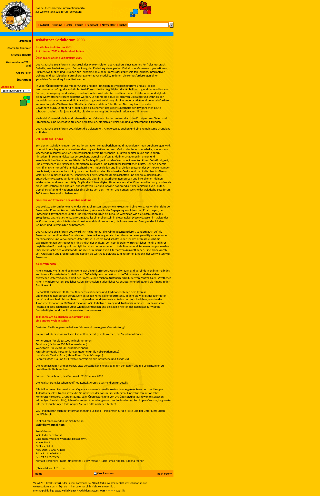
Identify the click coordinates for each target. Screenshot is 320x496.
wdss (102, 490)
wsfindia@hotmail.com (50, 424)
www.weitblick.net (65, 490)
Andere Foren (23, 72)
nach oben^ (164, 473)
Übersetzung (24, 80)
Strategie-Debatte (21, 55)
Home (38, 473)
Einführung (25, 41)
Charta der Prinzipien (19, 48)
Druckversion (103, 473)
